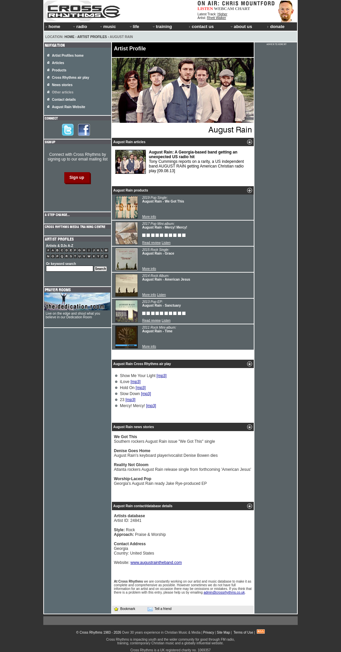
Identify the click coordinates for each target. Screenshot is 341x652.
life (134, 26)
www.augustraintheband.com (156, 562)
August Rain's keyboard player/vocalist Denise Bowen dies (166, 453)
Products (59, 70)
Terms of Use (243, 632)
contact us (201, 26)
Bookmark (124, 609)
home (53, 26)
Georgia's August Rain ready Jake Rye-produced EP (160, 481)
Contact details (64, 99)
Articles (58, 63)
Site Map (223, 632)
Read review (151, 243)
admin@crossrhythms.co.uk (224, 592)
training (162, 26)
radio (79, 26)
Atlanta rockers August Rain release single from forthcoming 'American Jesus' (182, 467)
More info (149, 217)
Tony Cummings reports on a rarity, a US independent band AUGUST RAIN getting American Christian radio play (179, 162)
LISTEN (205, 8)
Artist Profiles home (68, 55)
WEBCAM (224, 8)
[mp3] (162, 375)
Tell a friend (159, 609)
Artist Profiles (92, 37)
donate (275, 26)
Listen (166, 243)
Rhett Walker (216, 18)
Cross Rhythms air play (70, 77)
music (107, 26)
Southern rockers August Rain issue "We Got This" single (164, 439)
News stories (62, 85)
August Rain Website (68, 107)
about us (241, 26)
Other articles (62, 92)
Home (70, 37)
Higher (222, 14)
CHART (242, 8)
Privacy (208, 632)
